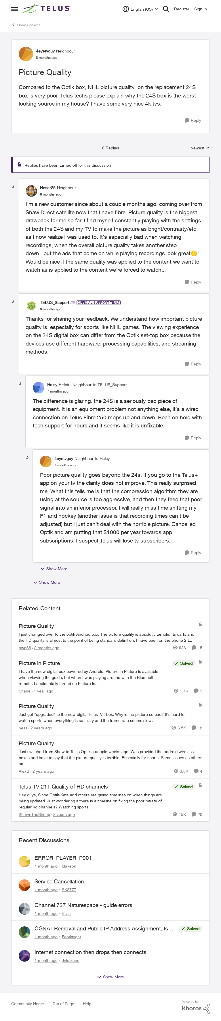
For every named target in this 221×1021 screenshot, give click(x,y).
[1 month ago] (46, 866)
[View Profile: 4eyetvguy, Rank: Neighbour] (26, 54)
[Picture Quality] (50, 194)
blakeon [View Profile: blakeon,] (69, 866)
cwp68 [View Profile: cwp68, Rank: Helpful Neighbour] (25, 647)
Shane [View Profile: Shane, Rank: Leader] (25, 690)
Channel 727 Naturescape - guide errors (83, 905)
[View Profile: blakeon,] (24, 861)
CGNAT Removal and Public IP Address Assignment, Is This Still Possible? (101, 928)
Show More (53, 568)
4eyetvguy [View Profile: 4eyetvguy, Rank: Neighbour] (45, 50)
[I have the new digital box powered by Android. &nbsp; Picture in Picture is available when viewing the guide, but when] (94, 677)
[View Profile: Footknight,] (24, 932)
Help (87, 1003)
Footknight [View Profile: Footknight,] (71, 936)
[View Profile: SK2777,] (24, 885)
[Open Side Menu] (14, 9)
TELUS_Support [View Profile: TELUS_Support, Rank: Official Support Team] (54, 302)
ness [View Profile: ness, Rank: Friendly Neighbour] (23, 727)
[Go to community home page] (47, 9)
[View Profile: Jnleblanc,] (24, 956)
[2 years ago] (40, 728)
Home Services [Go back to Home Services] (25, 24)
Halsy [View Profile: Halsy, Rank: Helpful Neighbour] (52, 384)
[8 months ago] (45, 648)
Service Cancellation (59, 881)
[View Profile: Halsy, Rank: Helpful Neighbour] (38, 387)
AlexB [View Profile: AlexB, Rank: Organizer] (24, 771)
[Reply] (193, 120)
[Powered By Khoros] (196, 1007)
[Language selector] (140, 9)
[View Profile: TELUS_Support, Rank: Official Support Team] (31, 305)
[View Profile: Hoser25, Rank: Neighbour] (31, 191)
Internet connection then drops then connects (90, 952)
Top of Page (63, 1003)
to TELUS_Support (110, 384)
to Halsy (102, 458)
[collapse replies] (13, 186)
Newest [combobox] (200, 148)
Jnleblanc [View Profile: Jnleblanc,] (70, 960)
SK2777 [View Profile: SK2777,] (69, 889)
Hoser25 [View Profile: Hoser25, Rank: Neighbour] (48, 187)
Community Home (27, 1003)
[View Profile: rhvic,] (24, 909)
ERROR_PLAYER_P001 (63, 858)
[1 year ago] (42, 691)
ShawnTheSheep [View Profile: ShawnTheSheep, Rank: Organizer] (34, 814)
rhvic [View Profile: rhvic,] (66, 913)
